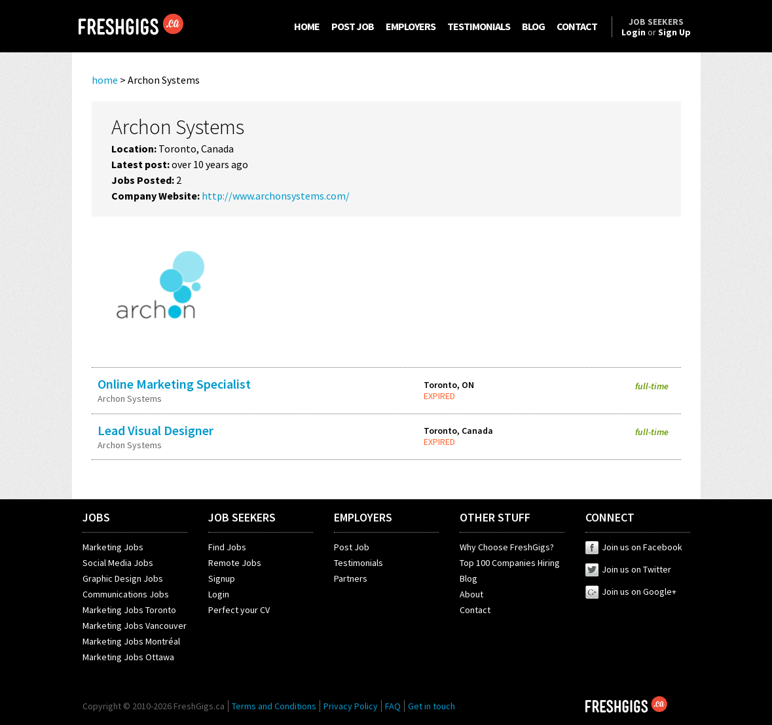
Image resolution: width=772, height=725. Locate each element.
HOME (307, 26)
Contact (475, 610)
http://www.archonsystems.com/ (276, 195)
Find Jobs (227, 547)
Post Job (351, 547)
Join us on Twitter (628, 569)
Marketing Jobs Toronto (129, 610)
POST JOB (352, 26)
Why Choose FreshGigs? (507, 547)
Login (218, 594)
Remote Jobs (234, 563)
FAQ (393, 706)
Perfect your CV (239, 610)
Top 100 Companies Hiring (510, 563)
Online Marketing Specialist (174, 384)
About (471, 594)
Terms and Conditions (274, 706)
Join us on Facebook (633, 547)
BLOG (533, 26)
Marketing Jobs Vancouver (135, 625)
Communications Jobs (126, 594)
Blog (468, 578)
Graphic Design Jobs (123, 578)
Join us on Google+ (630, 591)
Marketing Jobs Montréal (131, 641)
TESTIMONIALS (478, 26)
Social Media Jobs (118, 563)
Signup (221, 578)
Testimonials (358, 563)
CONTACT (577, 26)
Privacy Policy (350, 706)
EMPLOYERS (410, 26)
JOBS (96, 517)
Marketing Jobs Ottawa (128, 657)
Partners (350, 578)
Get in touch (431, 706)
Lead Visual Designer (155, 430)
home (105, 79)
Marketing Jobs (113, 547)
